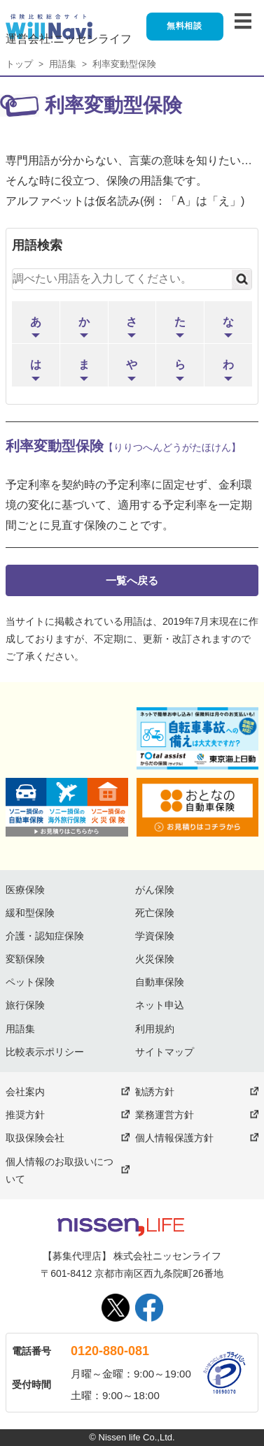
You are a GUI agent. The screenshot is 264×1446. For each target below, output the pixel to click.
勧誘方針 (154, 1091)
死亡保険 (154, 912)
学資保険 (154, 935)
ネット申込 (159, 1005)
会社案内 (25, 1091)
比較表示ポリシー (45, 1051)
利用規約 (154, 1028)
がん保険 (154, 889)
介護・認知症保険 (45, 935)
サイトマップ (164, 1051)
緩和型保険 (30, 912)
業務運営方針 (164, 1114)
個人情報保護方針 (174, 1137)
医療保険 (25, 889)
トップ (19, 64)
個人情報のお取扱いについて (59, 1170)
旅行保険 (25, 1005)
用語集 (62, 64)
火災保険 (154, 958)
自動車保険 (159, 982)
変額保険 (25, 958)
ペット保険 (30, 982)
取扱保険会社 (35, 1137)
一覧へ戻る (132, 580)
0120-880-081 (110, 1351)
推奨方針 (25, 1114)
